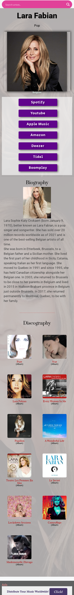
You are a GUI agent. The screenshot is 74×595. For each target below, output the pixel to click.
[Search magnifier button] (68, 4)
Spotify (38, 102)
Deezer (37, 145)
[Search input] (34, 4)
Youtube (37, 113)
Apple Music (38, 124)
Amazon (38, 135)
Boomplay (38, 167)
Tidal (38, 156)
